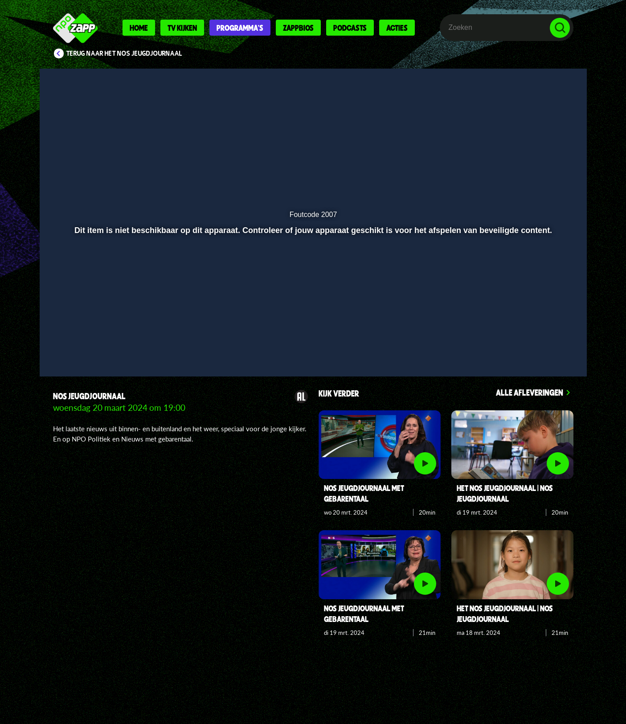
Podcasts (350, 27)
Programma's (240, 27)
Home (139, 27)
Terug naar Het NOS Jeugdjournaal (124, 53)
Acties (397, 27)
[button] (75, 346)
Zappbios (298, 27)
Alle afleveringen (529, 392)
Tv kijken (182, 27)
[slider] (311, 327)
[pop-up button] (532, 346)
